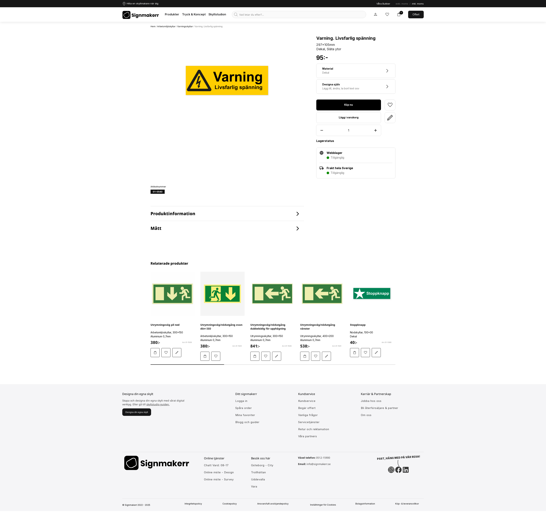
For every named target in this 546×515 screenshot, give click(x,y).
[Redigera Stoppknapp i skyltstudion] (376, 352)
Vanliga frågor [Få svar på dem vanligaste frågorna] (308, 415)
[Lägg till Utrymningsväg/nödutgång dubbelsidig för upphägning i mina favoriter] (265, 356)
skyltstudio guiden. (158, 404)
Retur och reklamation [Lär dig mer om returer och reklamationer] (313, 429)
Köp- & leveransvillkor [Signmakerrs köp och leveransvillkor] (408, 503)
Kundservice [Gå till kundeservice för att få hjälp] (307, 401)
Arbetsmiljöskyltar (166, 26)
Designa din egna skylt (136, 412)
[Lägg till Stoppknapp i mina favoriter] (365, 352)
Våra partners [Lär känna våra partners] (307, 436)
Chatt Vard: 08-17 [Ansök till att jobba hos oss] (216, 465)
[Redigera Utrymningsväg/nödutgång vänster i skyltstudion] (326, 356)
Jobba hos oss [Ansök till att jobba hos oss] (371, 401)
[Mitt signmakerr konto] (375, 14)
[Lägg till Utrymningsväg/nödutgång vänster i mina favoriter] (315, 356)
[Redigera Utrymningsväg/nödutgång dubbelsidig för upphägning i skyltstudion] (276, 356)
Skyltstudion (217, 14)
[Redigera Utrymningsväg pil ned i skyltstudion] (176, 352)
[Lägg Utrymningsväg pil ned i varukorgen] (155, 352)
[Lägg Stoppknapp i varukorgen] (354, 352)
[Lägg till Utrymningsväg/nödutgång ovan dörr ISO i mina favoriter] (215, 356)
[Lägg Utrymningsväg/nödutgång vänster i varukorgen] (304, 356)
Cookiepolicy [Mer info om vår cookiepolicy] (231, 503)
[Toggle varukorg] (398, 14)
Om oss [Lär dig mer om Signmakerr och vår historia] (366, 415)
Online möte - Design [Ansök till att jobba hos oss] (219, 472)
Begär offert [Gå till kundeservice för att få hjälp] (307, 408)
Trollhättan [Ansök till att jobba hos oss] (258, 472)
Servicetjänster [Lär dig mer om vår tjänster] (309, 422)
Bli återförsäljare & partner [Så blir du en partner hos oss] (379, 408)
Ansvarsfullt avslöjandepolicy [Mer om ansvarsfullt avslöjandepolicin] (274, 503)
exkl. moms (402, 3)
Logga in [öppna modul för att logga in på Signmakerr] (241, 401)
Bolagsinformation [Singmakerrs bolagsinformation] (366, 503)
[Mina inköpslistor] (387, 14)
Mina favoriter (245, 415)
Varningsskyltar (185, 26)
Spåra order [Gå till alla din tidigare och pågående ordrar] (243, 408)
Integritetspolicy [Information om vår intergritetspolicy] (194, 503)
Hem (153, 26)
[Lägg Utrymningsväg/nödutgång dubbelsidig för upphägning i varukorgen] (254, 356)
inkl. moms (418, 3)
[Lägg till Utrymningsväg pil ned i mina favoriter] (165, 352)
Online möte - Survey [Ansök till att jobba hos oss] (219, 479)
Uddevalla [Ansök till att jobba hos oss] (258, 479)
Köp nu (348, 104)
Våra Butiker (383, 3)
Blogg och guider (247, 422)
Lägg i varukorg (349, 117)
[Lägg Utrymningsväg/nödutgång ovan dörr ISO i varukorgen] (204, 356)
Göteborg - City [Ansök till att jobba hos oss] (262, 465)
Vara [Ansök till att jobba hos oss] (254, 486)
